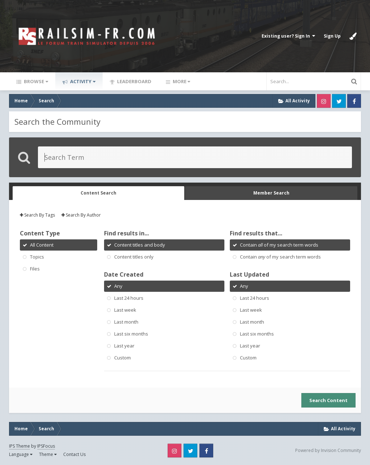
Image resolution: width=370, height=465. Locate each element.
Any (118, 286)
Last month (126, 322)
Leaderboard (133, 81)
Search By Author (81, 215)
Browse (35, 81)
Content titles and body (139, 245)
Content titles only (134, 256)
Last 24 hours (128, 298)
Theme (48, 454)
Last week (125, 310)
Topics (37, 256)
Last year (124, 345)
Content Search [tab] (98, 193)
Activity (82, 81)
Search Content (328, 400)
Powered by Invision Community (328, 450)
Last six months (131, 333)
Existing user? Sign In (288, 36)
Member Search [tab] (271, 193)
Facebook (354, 101)
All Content (41, 245)
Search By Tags (37, 215)
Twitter (339, 101)
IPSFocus (46, 446)
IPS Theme (19, 446)
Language (21, 454)
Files (35, 268)
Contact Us (74, 454)
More (181, 81)
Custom (122, 357)
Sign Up (332, 36)
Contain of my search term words (279, 245)
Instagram (324, 101)
